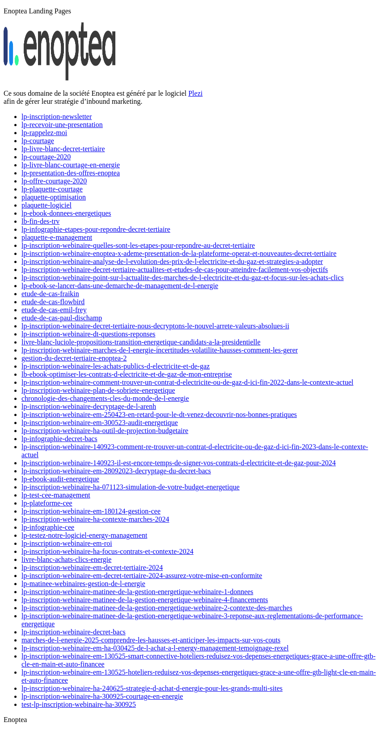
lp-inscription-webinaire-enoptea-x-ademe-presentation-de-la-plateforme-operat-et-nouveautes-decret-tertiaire (179, 253)
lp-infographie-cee (47, 527)
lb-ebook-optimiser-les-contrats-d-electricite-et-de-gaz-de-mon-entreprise (126, 374)
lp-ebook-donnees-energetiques (66, 213)
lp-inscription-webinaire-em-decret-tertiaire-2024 (92, 567)
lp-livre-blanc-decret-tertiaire (63, 149)
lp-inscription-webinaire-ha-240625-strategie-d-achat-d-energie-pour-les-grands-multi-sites (152, 688)
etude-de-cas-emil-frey (54, 310)
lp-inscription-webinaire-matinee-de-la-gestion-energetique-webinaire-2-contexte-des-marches (156, 608)
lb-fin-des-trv (40, 221)
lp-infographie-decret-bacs (59, 438)
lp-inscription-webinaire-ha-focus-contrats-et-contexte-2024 (107, 551)
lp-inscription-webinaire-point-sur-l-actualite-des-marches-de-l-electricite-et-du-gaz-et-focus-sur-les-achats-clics (182, 277)
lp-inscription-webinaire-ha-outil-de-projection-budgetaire (104, 430)
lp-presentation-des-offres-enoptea (70, 173)
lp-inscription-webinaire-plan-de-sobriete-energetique (98, 390)
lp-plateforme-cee (46, 503)
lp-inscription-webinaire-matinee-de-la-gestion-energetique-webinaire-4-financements (144, 600)
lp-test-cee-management (55, 495)
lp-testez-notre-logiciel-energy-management (84, 535)
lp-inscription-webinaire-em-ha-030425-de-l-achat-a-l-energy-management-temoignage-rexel (155, 648)
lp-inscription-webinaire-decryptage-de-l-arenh (88, 406)
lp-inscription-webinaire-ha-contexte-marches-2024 (95, 519)
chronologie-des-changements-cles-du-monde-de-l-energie (105, 398)
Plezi (195, 93)
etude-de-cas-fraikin (50, 294)
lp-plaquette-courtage (52, 189)
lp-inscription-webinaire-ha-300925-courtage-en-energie (102, 696)
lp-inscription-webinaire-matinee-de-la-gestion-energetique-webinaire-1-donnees (137, 591)
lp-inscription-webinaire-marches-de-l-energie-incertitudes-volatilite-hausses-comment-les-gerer (159, 350)
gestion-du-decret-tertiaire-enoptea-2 (74, 358)
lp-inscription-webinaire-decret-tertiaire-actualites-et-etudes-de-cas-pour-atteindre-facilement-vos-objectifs (174, 269)
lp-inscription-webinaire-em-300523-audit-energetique (99, 422)
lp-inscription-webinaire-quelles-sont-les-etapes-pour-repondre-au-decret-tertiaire (138, 245)
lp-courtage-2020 (46, 157)
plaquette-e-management (56, 237)
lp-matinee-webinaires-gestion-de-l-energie (83, 583)
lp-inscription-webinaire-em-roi (66, 543)
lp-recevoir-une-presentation (62, 124)
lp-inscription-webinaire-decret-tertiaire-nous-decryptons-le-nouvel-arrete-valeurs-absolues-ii (155, 326)
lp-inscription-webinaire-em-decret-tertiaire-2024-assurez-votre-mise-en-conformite (141, 575)
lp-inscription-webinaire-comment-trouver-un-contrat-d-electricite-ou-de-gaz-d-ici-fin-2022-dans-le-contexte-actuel (187, 382)
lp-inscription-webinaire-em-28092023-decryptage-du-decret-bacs (116, 471)
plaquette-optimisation (53, 197)
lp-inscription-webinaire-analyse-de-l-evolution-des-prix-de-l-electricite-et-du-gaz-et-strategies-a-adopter (172, 261)
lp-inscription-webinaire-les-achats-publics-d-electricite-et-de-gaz (115, 366)
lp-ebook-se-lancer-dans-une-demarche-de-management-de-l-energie (119, 285)
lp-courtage (37, 140)
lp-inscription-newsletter (56, 116)
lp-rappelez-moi (44, 132)
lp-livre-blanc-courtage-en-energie (70, 165)
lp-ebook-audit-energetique (60, 479)
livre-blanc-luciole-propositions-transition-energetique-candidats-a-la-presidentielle (141, 342)
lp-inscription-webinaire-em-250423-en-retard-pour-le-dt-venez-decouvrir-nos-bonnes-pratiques (159, 414)
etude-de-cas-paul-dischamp (61, 318)
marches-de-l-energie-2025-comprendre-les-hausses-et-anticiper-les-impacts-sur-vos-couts (150, 640)
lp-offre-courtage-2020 (54, 181)
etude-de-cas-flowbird (52, 302)
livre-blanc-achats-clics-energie (66, 559)
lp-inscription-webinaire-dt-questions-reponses (88, 334)
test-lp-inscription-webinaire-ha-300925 (78, 704)
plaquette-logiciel (46, 205)
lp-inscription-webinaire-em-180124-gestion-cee (90, 511)
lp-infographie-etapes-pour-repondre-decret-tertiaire (95, 229)
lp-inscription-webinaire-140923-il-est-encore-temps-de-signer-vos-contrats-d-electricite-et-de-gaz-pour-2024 (178, 463)
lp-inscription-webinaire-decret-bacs (73, 632)
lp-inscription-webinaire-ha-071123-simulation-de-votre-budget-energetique (130, 487)
